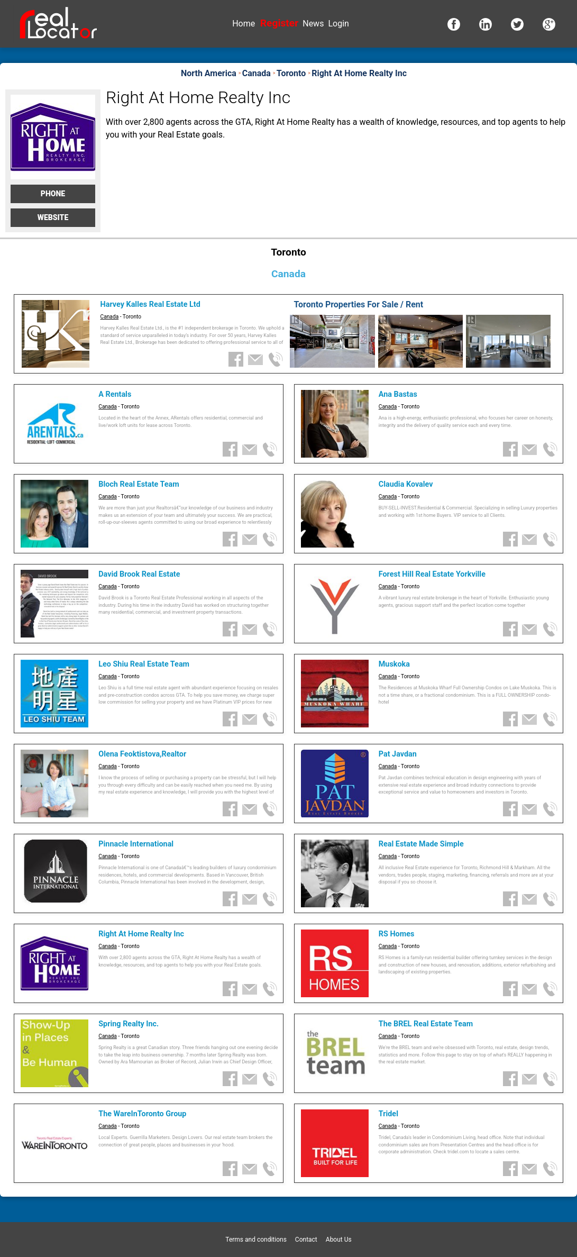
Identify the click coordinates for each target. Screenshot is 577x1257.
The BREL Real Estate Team (426, 1023)
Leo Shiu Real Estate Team (143, 664)
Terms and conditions (256, 1239)
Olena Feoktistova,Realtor (142, 754)
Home (243, 24)
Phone (53, 193)
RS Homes (397, 934)
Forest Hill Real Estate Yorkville (432, 574)
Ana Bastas (398, 394)
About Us (339, 1239)
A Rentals (114, 394)
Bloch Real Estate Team (138, 484)
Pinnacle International (135, 844)
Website (53, 217)
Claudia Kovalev (406, 484)
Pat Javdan (398, 754)
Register (279, 23)
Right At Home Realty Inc (141, 934)
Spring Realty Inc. (128, 1023)
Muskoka (394, 664)
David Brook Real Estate (139, 574)
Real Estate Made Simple (421, 844)
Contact (306, 1239)
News (313, 24)
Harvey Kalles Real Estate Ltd (150, 304)
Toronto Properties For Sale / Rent (358, 304)
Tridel (388, 1113)
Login (338, 24)
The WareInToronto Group (142, 1113)
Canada (109, 317)
